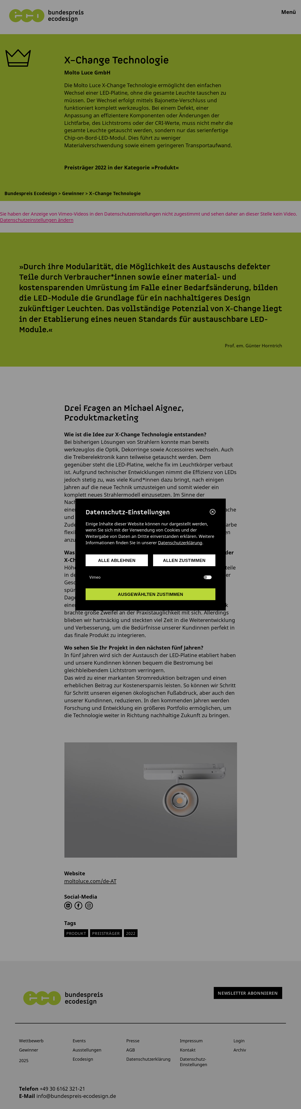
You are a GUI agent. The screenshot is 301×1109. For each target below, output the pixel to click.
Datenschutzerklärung (180, 542)
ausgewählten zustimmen (150, 594)
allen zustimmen (184, 560)
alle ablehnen (116, 560)
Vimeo (150, 577)
